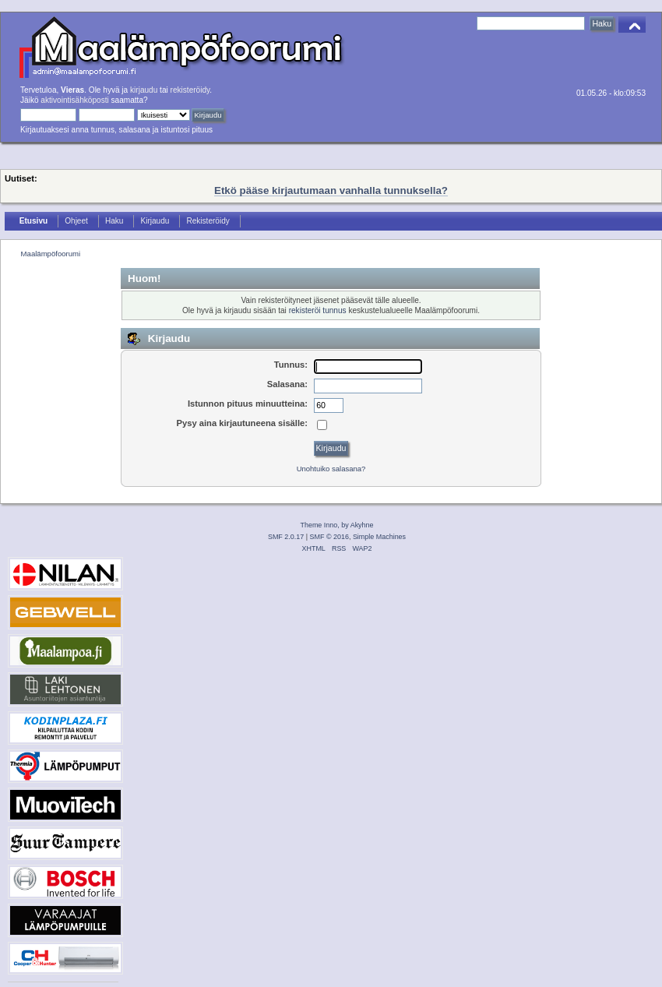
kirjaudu (143, 90)
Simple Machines (379, 537)
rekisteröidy (190, 90)
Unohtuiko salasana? (331, 468)
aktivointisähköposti (74, 100)
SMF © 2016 (329, 537)
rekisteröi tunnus (318, 310)
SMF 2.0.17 (286, 537)
